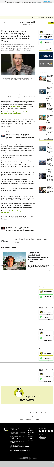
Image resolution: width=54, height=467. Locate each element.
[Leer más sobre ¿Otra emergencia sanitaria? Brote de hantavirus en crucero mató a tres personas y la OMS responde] (50, 90)
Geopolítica (28, 239)
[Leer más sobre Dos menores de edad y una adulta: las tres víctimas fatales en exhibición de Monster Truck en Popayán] (50, 162)
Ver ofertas (41, 288)
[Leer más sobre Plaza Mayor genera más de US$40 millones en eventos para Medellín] (50, 117)
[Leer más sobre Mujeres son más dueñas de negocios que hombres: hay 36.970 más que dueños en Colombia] (50, 128)
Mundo (7, 132)
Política (22, 239)
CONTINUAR (47, 1)
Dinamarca (39, 239)
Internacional (16, 239)
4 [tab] (28, 279)
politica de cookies (37, 2)
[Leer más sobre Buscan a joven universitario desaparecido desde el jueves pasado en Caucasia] (50, 78)
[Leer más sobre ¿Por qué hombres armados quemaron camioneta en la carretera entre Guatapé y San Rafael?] (50, 105)
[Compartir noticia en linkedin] (34, 96)
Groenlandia (45, 239)
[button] (52, 83)
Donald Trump (16, 242)
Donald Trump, (16, 106)
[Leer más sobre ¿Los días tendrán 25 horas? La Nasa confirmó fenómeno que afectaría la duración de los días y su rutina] (50, 176)
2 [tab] (25, 279)
